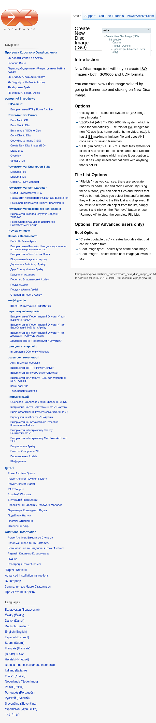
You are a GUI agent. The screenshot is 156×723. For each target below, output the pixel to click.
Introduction (115, 39)
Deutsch (22, 626)
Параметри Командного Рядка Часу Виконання (39, 197)
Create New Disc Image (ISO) (122, 36)
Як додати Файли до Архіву (25, 57)
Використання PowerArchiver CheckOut (34, 372)
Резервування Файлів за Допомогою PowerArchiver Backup (32, 223)
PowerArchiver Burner (22, 115)
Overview (15, 155)
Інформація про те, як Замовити (28, 542)
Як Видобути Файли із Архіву (26, 82)
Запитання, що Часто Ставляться (28, 586)
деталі (9, 468)
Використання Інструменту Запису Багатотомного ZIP (31, 431)
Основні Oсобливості (22, 236)
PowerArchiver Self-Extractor (27, 187)
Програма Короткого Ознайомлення (31, 52)
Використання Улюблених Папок (30, 254)
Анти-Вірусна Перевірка (25, 362)
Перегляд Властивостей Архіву (29, 279)
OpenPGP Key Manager (24, 181)
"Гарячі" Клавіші (16, 570)
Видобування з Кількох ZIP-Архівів (31, 417)
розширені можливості (23, 357)
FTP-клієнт (15, 104)
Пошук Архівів (19, 284)
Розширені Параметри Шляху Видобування (37, 202)
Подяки (12, 558)
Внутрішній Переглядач (23, 499)
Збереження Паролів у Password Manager (35, 504)
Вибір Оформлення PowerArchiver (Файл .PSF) (39, 411)
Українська (28, 709)
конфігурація (17, 300)
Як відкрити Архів (19, 87)
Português (27, 692)
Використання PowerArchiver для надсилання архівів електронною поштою (38, 248)
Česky (19, 615)
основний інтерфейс (20, 98)
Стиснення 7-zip (18, 526)
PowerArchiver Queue (21, 473)
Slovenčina (28, 703)
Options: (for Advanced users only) (109, 224)
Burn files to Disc (20, 125)
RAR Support (16, 489)
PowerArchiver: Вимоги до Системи (30, 537)
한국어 (19, 676)
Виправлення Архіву (22, 446)
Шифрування (18, 461)
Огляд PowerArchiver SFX (26, 192)
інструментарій (18, 396)
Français (23, 648)
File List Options (121, 45)
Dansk (19, 620)
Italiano (21, 670)
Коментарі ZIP (19, 385)
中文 (15, 714)
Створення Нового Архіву (26, 294)
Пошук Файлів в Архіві (24, 289)
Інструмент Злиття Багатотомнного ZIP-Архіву (38, 407)
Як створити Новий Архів (24, 92)
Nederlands (29, 681)
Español (22, 637)
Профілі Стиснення (20, 520)
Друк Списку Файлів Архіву (26, 269)
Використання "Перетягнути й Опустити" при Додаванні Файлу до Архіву (37, 334)
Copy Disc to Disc (20, 135)
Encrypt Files (18, 176)
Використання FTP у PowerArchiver (31, 109)
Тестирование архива (23, 390)
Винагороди (13, 581)
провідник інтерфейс (22, 346)
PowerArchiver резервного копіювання (34, 208)
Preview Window (19, 230)
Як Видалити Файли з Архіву (26, 76)
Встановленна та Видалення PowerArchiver (36, 548)
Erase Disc (16, 150)
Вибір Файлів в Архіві (23, 241)
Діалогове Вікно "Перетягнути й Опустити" (36, 340)
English (21, 631)
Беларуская (31, 609)
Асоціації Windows (19, 494)
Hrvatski (22, 659)
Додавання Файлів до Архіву (27, 264)
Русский (23, 698)
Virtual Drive (17, 160)
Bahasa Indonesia (42, 665)
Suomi (19, 642)
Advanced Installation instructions (27, 575)
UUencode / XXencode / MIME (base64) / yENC (38, 401)
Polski (18, 687)
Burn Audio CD (19, 120)
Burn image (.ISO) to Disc (25, 130)
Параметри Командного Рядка (27, 510)
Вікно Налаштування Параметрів (30, 305)
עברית (10, 654)
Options (117, 42)
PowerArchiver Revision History (27, 478)
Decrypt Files (18, 171)
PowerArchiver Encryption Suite (29, 166)
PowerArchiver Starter (21, 483)
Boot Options (86, 233)
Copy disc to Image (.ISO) (25, 140)
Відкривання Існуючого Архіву (28, 259)
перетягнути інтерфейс (24, 311)
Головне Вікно (17, 63)
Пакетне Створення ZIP (24, 451)
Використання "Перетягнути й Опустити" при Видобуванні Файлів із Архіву (37, 326)
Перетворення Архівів (23, 456)
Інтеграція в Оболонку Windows (29, 351)
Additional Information (20, 532)
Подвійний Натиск (19, 515)
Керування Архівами (22, 274)
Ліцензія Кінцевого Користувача (28, 553)
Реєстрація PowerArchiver (24, 564)
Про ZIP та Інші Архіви (20, 592)
